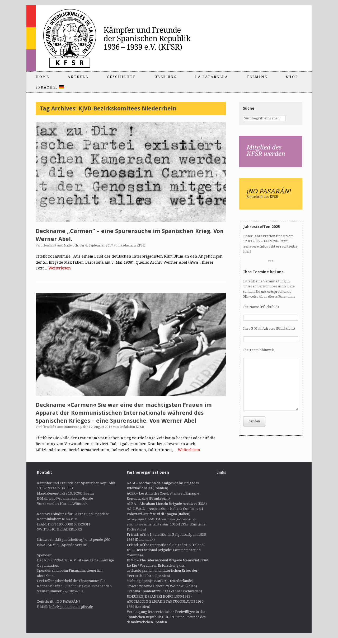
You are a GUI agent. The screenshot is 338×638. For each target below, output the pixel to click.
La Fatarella (211, 77)
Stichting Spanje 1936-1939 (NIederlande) (160, 581)
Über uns (165, 77)
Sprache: (50, 87)
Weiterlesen (59, 268)
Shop (292, 77)
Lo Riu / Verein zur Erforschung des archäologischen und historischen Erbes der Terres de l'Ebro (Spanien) (162, 571)
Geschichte (121, 77)
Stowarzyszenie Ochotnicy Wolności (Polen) (162, 586)
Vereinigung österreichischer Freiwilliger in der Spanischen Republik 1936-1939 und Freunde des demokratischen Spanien (166, 617)
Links (221, 472)
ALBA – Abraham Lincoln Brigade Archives (162, 504)
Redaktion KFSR (132, 245)
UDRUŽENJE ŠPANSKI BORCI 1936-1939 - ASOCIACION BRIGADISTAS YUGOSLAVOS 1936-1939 (165, 601)
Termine (257, 77)
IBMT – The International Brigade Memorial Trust (167, 560)
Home (42, 77)
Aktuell (78, 77)
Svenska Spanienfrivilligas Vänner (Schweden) (164, 591)
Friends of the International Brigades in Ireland (165, 545)
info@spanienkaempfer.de (71, 607)
